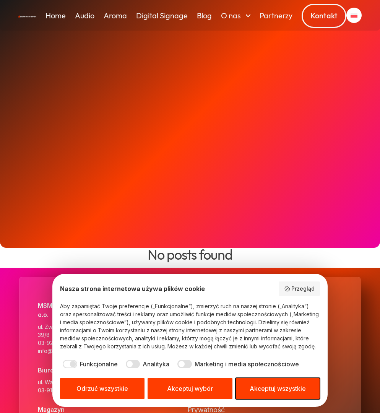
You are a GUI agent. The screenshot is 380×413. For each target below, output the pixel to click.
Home (55, 16)
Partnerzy (276, 16)
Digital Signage (162, 16)
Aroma (115, 16)
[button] (354, 15)
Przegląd (299, 288)
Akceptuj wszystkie (278, 388)
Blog (204, 16)
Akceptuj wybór (190, 388)
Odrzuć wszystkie (102, 388)
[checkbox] (89, 364)
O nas (231, 16)
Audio (84, 16)
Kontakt (324, 15)
